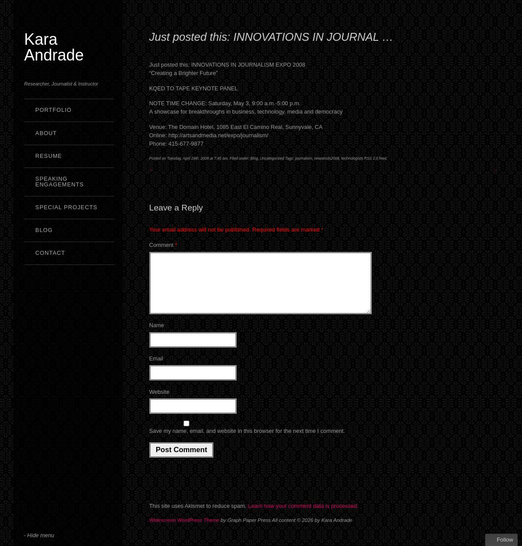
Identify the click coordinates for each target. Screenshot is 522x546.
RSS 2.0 (371, 158)
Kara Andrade (54, 47)
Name (156, 335)
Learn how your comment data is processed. (303, 516)
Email (156, 369)
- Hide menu (39, 535)
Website (159, 402)
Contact (50, 253)
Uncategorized (272, 158)
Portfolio (54, 110)
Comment (163, 245)
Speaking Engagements (60, 181)
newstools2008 (326, 158)
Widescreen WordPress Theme (184, 530)
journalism (303, 158)
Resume (49, 156)
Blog (44, 230)
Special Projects (66, 207)
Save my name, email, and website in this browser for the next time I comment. (247, 441)
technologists (352, 158)
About (46, 133)
